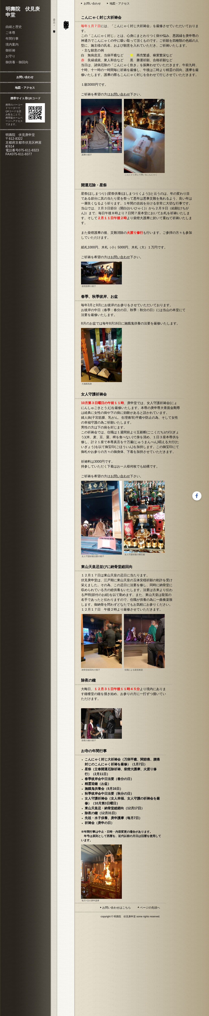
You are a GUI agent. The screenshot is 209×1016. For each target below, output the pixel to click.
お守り (10, 56)
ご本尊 (10, 32)
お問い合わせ (24, 77)
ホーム (54, 20)
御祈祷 (10, 50)
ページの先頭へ (150, 907)
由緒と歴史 (14, 26)
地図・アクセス (25, 87)
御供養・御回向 (17, 62)
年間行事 (12, 38)
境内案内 (12, 44)
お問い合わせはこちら (116, 907)
